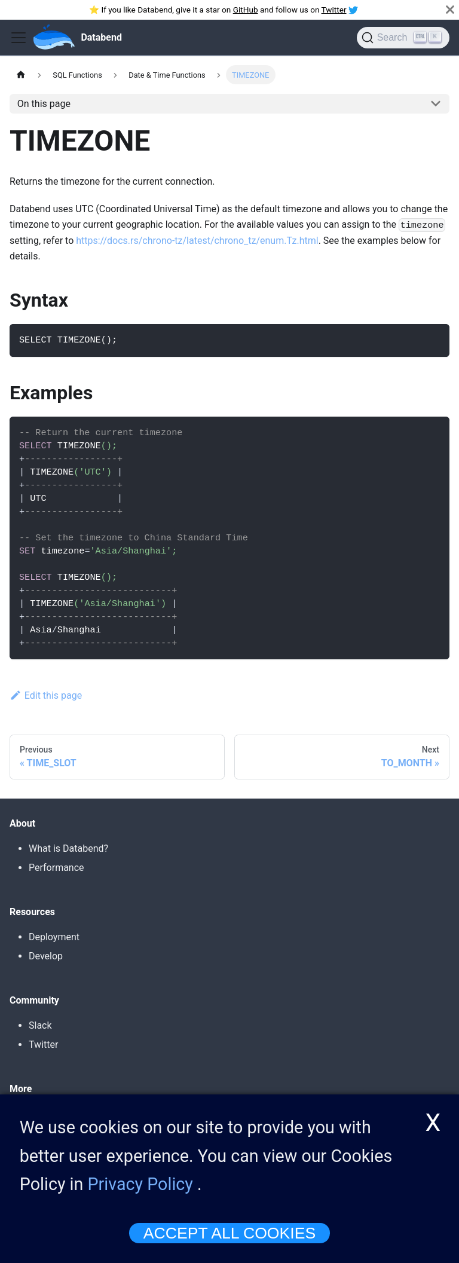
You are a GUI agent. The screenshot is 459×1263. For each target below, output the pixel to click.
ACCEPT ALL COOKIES (229, 1238)
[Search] (403, 37)
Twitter (334, 9)
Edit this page (46, 695)
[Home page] (21, 74)
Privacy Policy (140, 1189)
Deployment (54, 937)
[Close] (450, 9)
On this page (44, 103)
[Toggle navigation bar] (18, 38)
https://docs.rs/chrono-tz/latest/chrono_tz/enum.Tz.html (197, 240)
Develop (46, 956)
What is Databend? (68, 848)
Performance (56, 867)
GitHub (245, 9)
